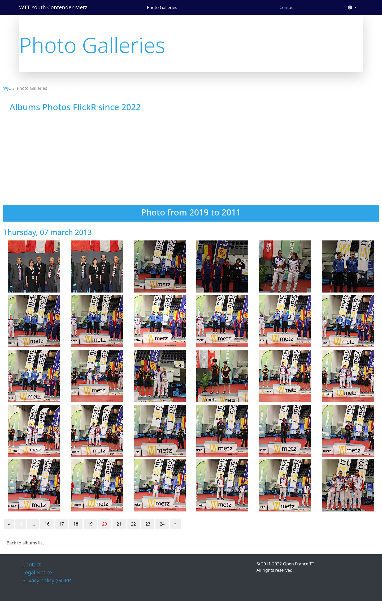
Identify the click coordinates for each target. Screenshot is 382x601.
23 (147, 524)
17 (61, 524)
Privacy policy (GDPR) (47, 580)
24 (162, 524)
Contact (287, 7)
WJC (7, 88)
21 (119, 524)
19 (90, 524)
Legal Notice (37, 572)
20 (104, 524)
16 (47, 524)
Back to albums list (25, 543)
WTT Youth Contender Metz (53, 7)
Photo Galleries (162, 7)
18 (75, 524)
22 (133, 524)
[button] (352, 7)
